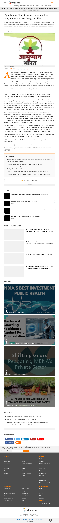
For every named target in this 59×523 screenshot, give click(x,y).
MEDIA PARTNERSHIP (46, 447)
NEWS (11, 6)
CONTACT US (11, 449)
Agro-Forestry (4, 8)
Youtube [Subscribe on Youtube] (40, 439)
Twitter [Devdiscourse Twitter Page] (17, 439)
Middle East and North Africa (45, 478)
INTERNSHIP (4, 449)
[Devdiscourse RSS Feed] (49, 504)
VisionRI (19, 519)
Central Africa (42, 468)
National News (25, 493)
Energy (32, 8)
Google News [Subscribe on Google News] (9, 443)
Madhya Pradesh (8, 148)
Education (28, 8)
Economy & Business (9, 466)
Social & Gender (25, 466)
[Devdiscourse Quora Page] (47, 504)
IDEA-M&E (41, 498)
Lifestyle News (25, 491)
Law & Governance (42, 8)
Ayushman (7, 150)
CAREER (11, 447)
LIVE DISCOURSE (22, 6)
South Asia (41, 461)
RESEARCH (16, 6)
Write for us (7, 489)
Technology (17, 8)
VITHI (40, 489)
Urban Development (32, 10)
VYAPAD (41, 493)
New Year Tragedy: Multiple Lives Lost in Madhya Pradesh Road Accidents (27, 172)
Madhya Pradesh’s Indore (39, 145)
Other (23, 501)
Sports (20, 10)
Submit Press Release (9, 491)
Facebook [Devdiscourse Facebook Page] (9, 439)
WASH (38, 10)
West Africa (41, 476)
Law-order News (25, 489)
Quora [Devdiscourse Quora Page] (33, 439)
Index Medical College (35, 148)
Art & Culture (11, 8)
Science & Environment (27, 464)
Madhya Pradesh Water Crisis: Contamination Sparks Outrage (24, 164)
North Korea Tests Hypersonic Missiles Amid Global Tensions (23, 417)
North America (42, 480)
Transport (25, 10)
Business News (7, 496)
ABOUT (7, 447)
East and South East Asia (44, 464)
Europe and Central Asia (44, 466)
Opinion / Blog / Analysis (9, 493)
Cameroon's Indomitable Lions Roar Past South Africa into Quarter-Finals (27, 422)
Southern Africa (42, 473)
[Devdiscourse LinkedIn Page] (44, 504)
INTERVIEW (37, 6)
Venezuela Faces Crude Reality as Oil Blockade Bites (21, 420)
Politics (36, 8)
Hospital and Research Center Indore (23, 145)
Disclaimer (24, 519)
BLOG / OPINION (30, 6)
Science (52, 8)
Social (55, 8)
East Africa (41, 471)
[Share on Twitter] (21, 69)
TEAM (24, 447)
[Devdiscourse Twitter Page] (42, 504)
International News (26, 496)
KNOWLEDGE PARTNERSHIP (33, 447)
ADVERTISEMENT (18, 447)
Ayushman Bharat (46, 148)
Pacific (40, 459)
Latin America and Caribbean (45, 483)
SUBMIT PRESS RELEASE (46, 6)
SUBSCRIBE (26, 451)
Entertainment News (8, 498)
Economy (23, 8)
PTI (5, 31)
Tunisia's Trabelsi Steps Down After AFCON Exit (19, 425)
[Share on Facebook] (18, 69)
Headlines (24, 498)
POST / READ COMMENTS (29, 181)
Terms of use (31, 519)
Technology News (8, 501)
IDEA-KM (41, 496)
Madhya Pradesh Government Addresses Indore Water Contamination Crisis (28, 174)
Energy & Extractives (8, 471)
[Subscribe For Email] (17, 451)
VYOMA (41, 491)
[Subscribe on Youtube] (27, 69)
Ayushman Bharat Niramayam (21, 148)
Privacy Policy (39, 519)
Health (48, 8)
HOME (3, 447)
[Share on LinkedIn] (24, 69)
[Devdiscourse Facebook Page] (40, 504)
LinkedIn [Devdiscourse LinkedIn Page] (25, 439)
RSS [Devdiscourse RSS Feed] (18, 443)
